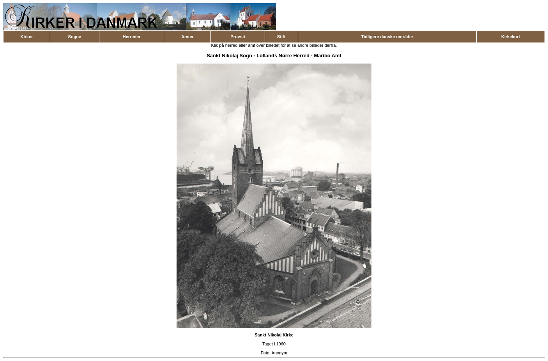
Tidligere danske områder (387, 36)
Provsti (237, 36)
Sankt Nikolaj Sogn (229, 55)
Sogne (74, 36)
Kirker (27, 36)
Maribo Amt (327, 55)
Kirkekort (510, 36)
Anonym (279, 352)
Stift (281, 36)
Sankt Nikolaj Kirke (274, 335)
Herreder (132, 36)
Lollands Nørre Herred (282, 55)
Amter (187, 36)
